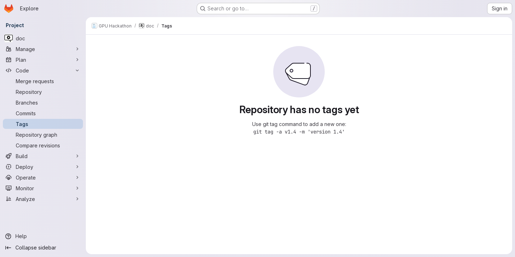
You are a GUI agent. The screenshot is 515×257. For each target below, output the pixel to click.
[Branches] (43, 102)
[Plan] (43, 60)
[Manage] (43, 49)
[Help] (43, 236)
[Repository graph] (43, 135)
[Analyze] (43, 199)
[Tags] (43, 124)
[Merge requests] (43, 81)
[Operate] (43, 177)
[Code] (43, 70)
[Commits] (43, 113)
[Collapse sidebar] (43, 248)
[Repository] (43, 92)
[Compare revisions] (43, 145)
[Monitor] (43, 188)
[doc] (43, 38)
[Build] (43, 156)
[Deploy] (43, 167)
